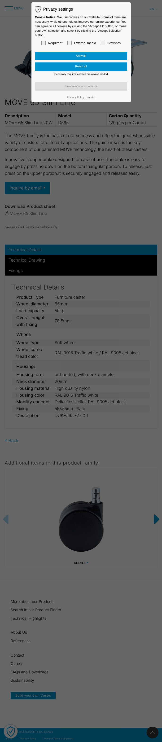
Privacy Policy (75, 97)
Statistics (111, 43)
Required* (52, 43)
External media (81, 43)
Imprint (91, 97)
